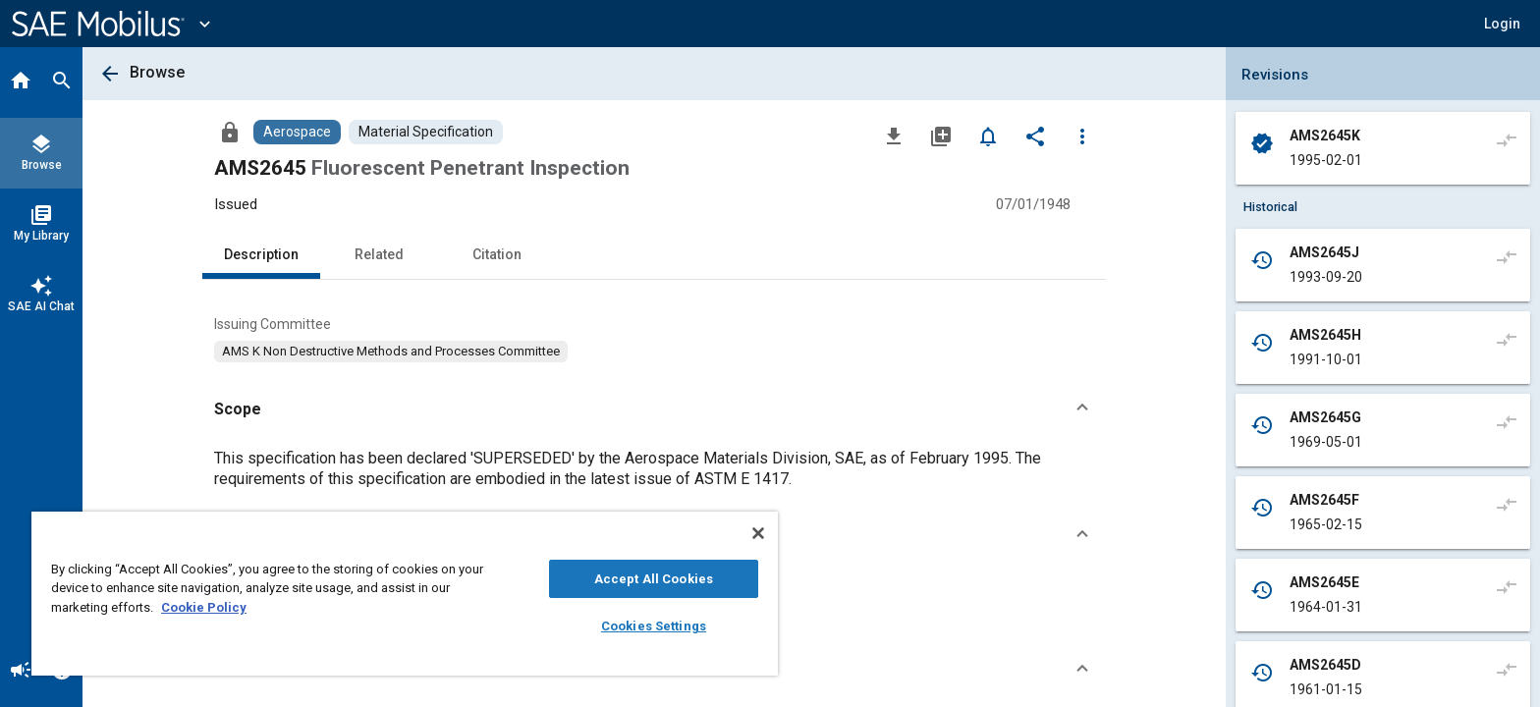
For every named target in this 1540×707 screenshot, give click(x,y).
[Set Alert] (988, 135)
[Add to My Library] (941, 135)
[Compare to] (1506, 139)
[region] (404, 594)
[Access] (229, 131)
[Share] (1035, 135)
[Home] (20, 82)
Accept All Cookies (653, 578)
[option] (391, 351)
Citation (497, 254)
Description (261, 254)
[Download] (893, 135)
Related (379, 254)
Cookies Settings (653, 626)
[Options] (1082, 135)
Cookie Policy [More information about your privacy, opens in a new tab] (204, 607)
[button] (1502, 23)
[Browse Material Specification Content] (426, 132)
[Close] (758, 533)
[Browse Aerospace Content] (297, 132)
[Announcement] (20, 671)
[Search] (61, 82)
